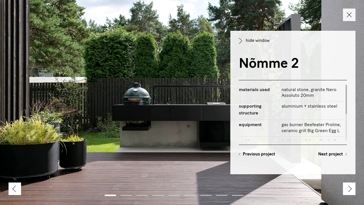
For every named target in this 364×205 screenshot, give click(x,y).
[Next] (349, 189)
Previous (259, 154)
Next (330, 154)
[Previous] (15, 189)
